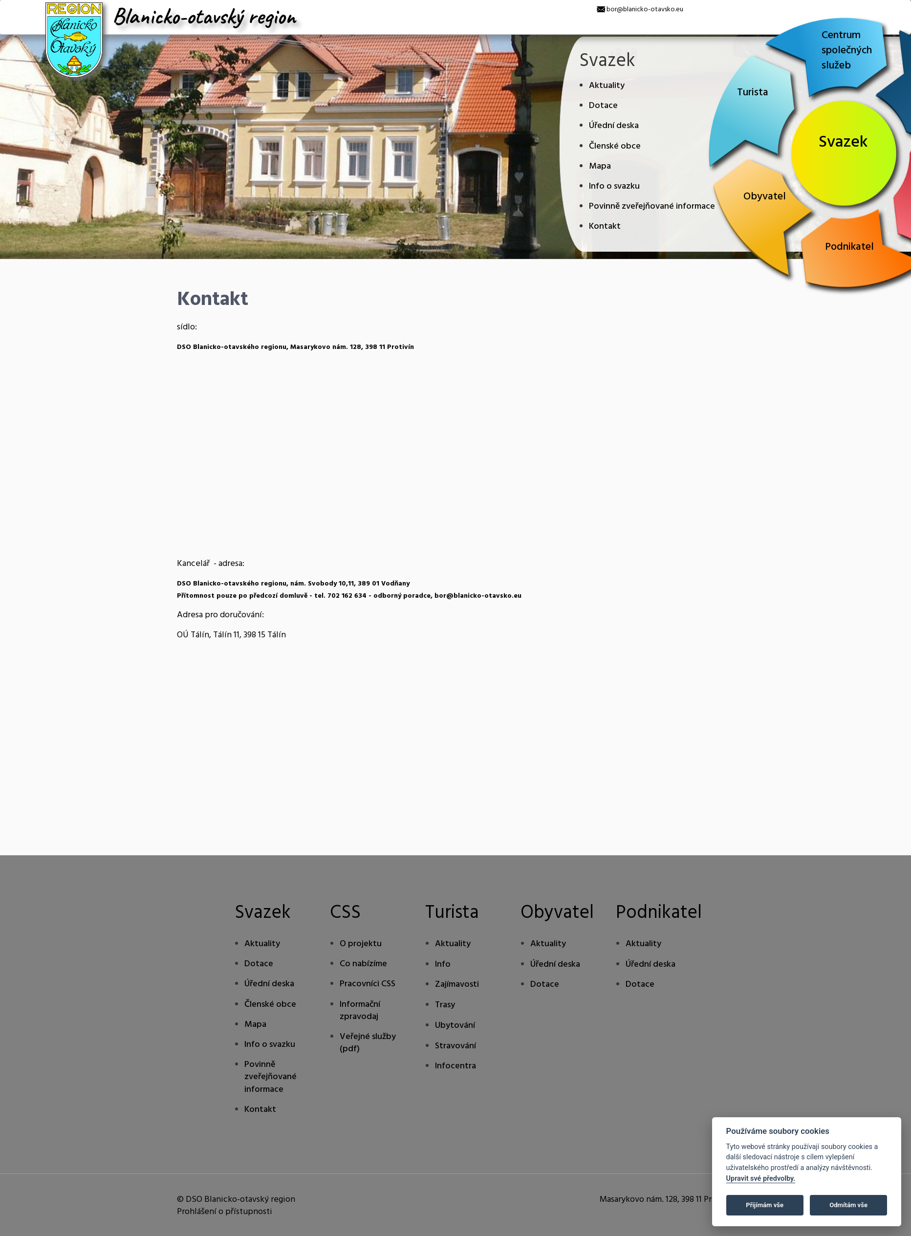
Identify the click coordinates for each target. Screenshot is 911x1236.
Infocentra (455, 1066)
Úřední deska (614, 126)
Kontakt (605, 226)
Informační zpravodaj (360, 1010)
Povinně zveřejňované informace (652, 206)
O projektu (361, 944)
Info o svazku (614, 186)
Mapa (600, 166)
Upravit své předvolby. (761, 1178)
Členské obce (615, 146)
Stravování (455, 1046)
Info (443, 964)
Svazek (843, 142)
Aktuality (607, 86)
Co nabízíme (363, 964)
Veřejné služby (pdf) (368, 1043)
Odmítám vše (848, 1205)
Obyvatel (764, 196)
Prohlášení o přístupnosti (224, 1212)
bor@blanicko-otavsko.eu (645, 9)
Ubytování (455, 1026)
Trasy (445, 1005)
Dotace (603, 106)
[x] (7, 7)
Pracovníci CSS (367, 984)
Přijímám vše (764, 1205)
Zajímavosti (457, 984)
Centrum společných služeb (847, 50)
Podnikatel (849, 247)
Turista (752, 92)
